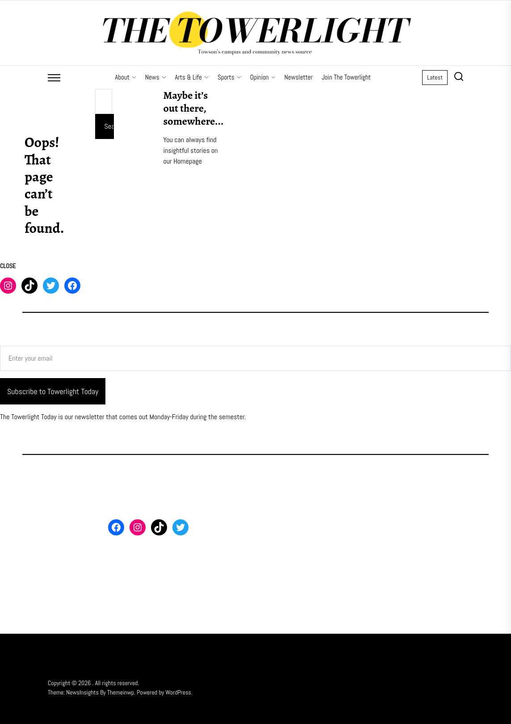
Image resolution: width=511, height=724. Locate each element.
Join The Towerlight (346, 77)
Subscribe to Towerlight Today (52, 391)
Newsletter (299, 77)
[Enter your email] (255, 358)
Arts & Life (192, 77)
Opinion (263, 77)
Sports (229, 77)
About (125, 77)
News (155, 77)
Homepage (187, 161)
